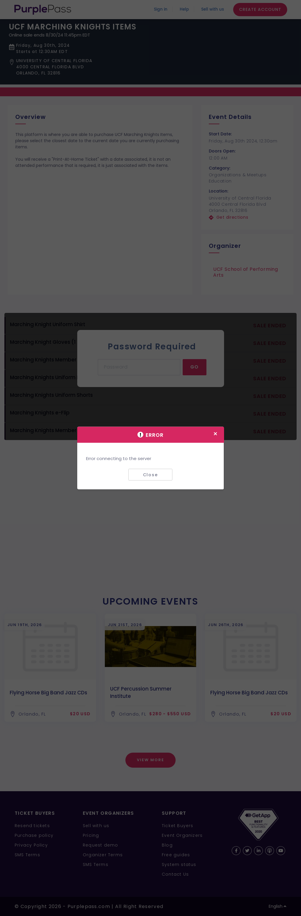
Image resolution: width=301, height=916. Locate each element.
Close (150, 474)
